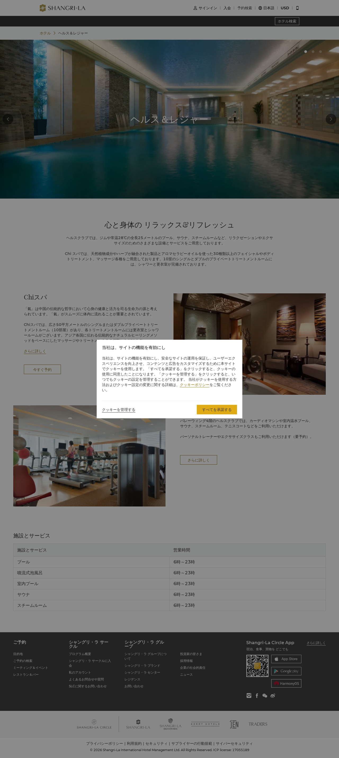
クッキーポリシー (194, 384)
